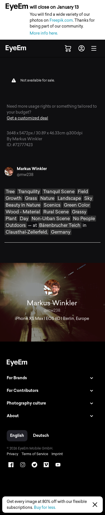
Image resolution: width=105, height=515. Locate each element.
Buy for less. (45, 507)
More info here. (44, 33)
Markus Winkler (32, 168)
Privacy (12, 454)
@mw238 (25, 174)
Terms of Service (35, 454)
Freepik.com (61, 20)
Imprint (57, 454)
